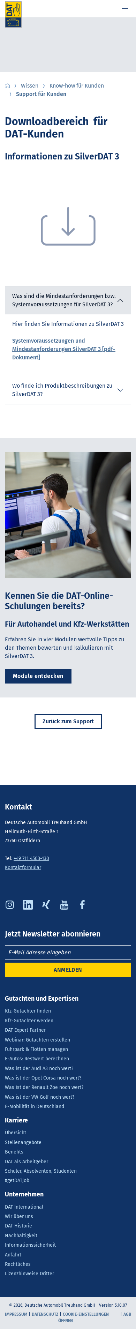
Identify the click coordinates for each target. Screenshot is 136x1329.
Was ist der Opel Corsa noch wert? (43, 1078)
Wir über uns (19, 1216)
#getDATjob (17, 1181)
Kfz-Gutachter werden (29, 1021)
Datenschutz (45, 1314)
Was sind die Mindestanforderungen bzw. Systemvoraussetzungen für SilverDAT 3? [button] (64, 300)
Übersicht (15, 1133)
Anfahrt (13, 1255)
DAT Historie (18, 1226)
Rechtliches (18, 1264)
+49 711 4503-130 (31, 858)
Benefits (14, 1152)
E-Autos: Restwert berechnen (37, 1059)
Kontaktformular (23, 868)
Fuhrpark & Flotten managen (36, 1049)
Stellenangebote (23, 1142)
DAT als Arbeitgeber (26, 1162)
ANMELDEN (68, 969)
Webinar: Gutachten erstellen (37, 1040)
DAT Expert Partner (25, 1030)
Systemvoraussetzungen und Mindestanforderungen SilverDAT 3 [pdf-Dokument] (63, 349)
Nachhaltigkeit (21, 1236)
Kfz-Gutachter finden (28, 1011)
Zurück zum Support (68, 721)
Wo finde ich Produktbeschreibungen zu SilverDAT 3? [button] (62, 389)
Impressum (16, 1314)
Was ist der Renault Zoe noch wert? (44, 1087)
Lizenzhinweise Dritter (29, 1274)
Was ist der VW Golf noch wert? (39, 1097)
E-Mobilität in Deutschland (34, 1107)
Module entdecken (38, 676)
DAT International (24, 1207)
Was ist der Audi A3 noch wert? (39, 1069)
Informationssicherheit (30, 1245)
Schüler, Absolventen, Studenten (41, 1171)
